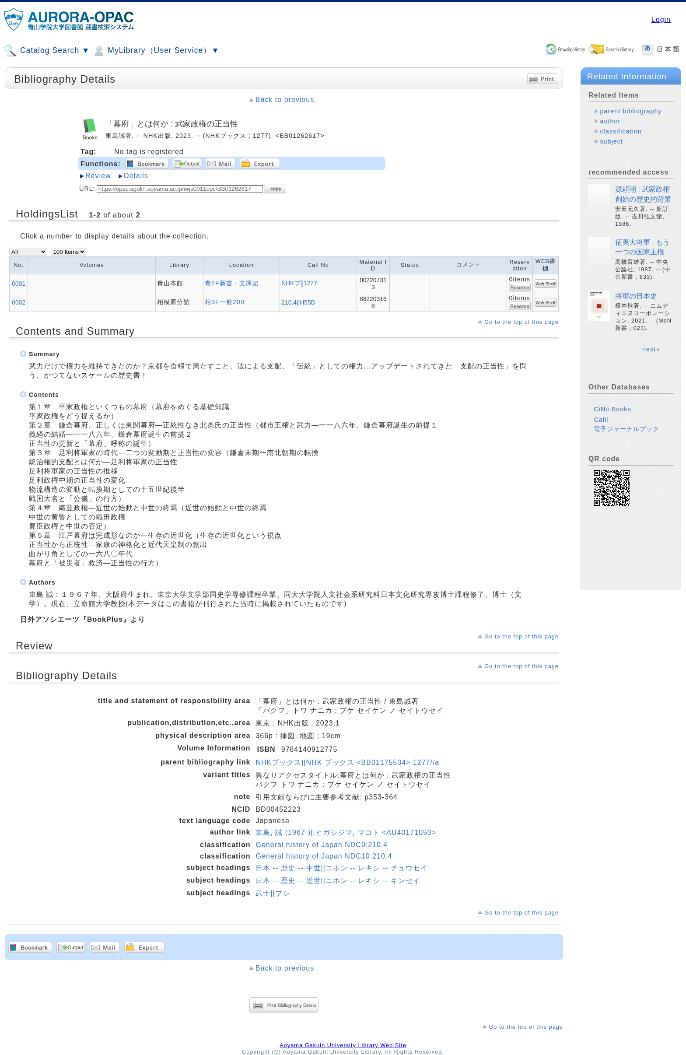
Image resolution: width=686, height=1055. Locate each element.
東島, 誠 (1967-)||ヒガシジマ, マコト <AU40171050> (346, 832)
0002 (18, 302)
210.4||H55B (298, 302)
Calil (601, 419)
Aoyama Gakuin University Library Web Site (343, 1045)
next (649, 349)
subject (611, 141)
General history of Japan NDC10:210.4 (324, 856)
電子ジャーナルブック (626, 428)
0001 (18, 283)
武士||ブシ (273, 893)
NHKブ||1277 (299, 283)
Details (136, 175)
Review (98, 175)
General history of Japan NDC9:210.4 (322, 844)
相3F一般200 (225, 301)
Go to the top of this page (521, 322)
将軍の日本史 (636, 296)
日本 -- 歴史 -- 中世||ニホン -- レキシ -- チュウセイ (342, 868)
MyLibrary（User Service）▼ (155, 50)
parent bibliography (631, 111)
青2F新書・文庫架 (232, 283)
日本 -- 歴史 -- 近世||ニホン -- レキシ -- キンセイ (338, 880)
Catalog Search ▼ (47, 50)
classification (621, 131)
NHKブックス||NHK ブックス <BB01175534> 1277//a (347, 762)
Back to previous (285, 99)
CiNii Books (612, 409)
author (610, 121)
